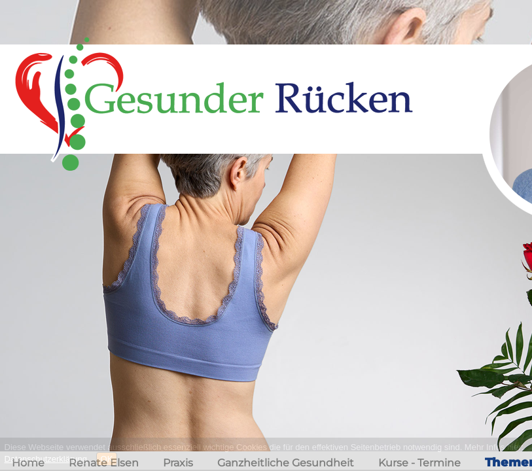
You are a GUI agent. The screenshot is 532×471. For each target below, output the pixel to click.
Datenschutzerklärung (46, 459)
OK (107, 459)
